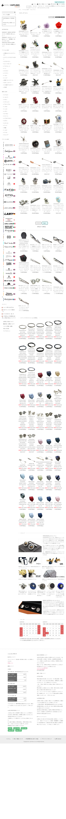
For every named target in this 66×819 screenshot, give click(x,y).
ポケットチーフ (7, 82)
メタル (5, 106)
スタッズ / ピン (33, 9)
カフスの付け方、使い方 (8, 313)
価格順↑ (57, 17)
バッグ (5, 77)
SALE (5, 87)
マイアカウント (60, 2)
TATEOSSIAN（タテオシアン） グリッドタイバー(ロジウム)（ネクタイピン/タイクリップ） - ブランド (47, 269)
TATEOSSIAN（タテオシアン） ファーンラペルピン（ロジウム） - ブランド (58, 72)
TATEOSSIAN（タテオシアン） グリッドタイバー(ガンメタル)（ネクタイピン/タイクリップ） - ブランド (58, 290)
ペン (5, 68)
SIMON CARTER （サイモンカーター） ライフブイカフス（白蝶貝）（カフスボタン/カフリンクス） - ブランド (35, 288)
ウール (5, 132)
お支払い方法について (8, 321)
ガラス (5, 120)
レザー (5, 111)
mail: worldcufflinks (41, 669)
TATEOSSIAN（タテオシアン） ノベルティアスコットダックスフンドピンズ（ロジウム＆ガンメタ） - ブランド (47, 208)
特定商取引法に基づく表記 (32, 738)
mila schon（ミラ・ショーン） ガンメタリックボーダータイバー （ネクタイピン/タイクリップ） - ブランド (23, 288)
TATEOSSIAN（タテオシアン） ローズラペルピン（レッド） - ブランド (47, 54)
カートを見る (61, 4)
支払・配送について (42, 4)
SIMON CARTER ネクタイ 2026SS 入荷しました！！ (8, 34)
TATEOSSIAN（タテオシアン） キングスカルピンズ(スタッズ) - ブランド (24, 33)
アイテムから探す (26, 9)
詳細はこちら (10, 663)
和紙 (5, 127)
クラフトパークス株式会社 (42, 668)
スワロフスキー (7, 118)
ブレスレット (7, 66)
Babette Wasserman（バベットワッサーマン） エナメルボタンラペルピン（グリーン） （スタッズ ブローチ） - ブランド (58, 52)
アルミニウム (7, 104)
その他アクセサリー (8, 84)
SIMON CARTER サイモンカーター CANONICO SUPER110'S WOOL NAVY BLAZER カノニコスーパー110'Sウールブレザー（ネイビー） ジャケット (24, 245)
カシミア (6, 134)
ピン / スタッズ (7, 63)
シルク (5, 130)
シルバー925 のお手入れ (8, 307)
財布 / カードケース (8, 80)
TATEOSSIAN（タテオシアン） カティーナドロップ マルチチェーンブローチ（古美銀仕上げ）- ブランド (35, 208)
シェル (5, 108)
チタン (5, 99)
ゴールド (6, 94)
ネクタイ (6, 70)
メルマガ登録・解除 (7, 326)
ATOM (7, 328)
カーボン (6, 113)
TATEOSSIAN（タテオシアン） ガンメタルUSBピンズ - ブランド (47, 150)
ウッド (5, 125)
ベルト (5, 75)
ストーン (6, 116)
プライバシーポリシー (47, 738)
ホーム (34, 4)
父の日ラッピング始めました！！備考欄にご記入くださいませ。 (9, 39)
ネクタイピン (7, 61)
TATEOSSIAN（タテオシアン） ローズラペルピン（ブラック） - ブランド (24, 72)
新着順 (62, 17)
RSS (4, 328)
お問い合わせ (52, 4)
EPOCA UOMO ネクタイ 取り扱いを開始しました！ (8, 44)
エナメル (6, 123)
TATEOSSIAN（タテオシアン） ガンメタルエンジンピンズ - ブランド (35, 150)
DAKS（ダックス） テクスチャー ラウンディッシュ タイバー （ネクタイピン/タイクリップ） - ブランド (47, 288)
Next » (44, 223)
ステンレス (6, 101)
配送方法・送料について (8, 323)
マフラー (6, 73)
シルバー (6, 97)
